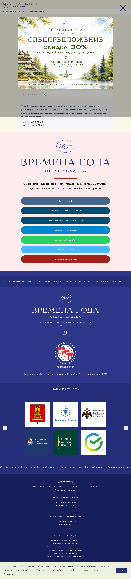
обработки (27, 570)
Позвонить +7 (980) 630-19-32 (65, 220)
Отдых (30, 281)
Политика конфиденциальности (65, 540)
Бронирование (65, 509)
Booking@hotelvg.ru (65, 505)
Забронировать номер (65, 259)
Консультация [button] (65, 528)
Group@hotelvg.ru (65, 524)
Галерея (69, 281)
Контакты (123, 281)
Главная (7, 281)
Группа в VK (65, 200)
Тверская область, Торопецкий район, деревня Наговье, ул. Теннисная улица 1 (65, 486)
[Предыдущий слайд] (5, 428)
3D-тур (87, 281)
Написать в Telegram (65, 230)
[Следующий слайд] (126, 428)
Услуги (39, 281)
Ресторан (57, 281)
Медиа (78, 281)
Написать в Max (65, 249)
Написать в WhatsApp (65, 239)
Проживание (19, 281)
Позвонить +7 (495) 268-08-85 (65, 210)
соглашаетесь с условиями (56, 566)
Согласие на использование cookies (65, 550)
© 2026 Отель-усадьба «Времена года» (65, 556)
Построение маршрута (65, 490)
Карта (95, 281)
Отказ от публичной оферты (65, 553)
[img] (65, 53)
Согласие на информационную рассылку (65, 547)
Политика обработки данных (65, 543)
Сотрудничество (108, 281)
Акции (47, 281)
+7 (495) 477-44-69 (65, 502)
